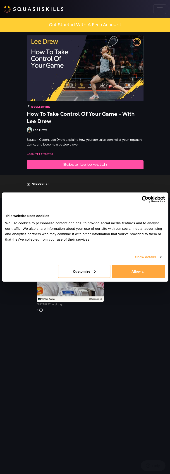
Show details (145, 257)
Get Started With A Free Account (85, 25)
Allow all (139, 271)
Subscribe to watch (85, 165)
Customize (84, 271)
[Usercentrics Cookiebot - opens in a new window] (145, 199)
